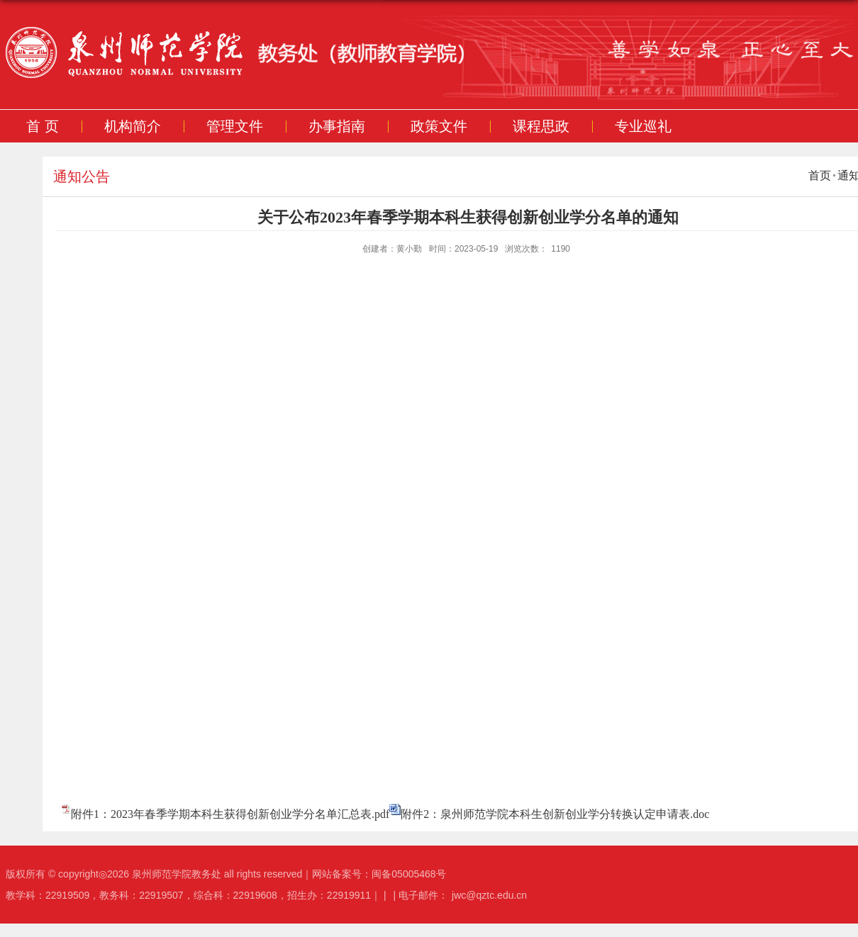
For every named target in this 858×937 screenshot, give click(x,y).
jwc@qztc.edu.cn (489, 895)
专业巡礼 (642, 126)
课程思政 (540, 126)
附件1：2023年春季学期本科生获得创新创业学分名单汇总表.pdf (230, 814)
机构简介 (132, 126)
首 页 (42, 126)
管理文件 (234, 126)
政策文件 (438, 126)
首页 (819, 175)
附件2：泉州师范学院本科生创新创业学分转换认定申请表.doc (555, 814)
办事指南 (336, 126)
